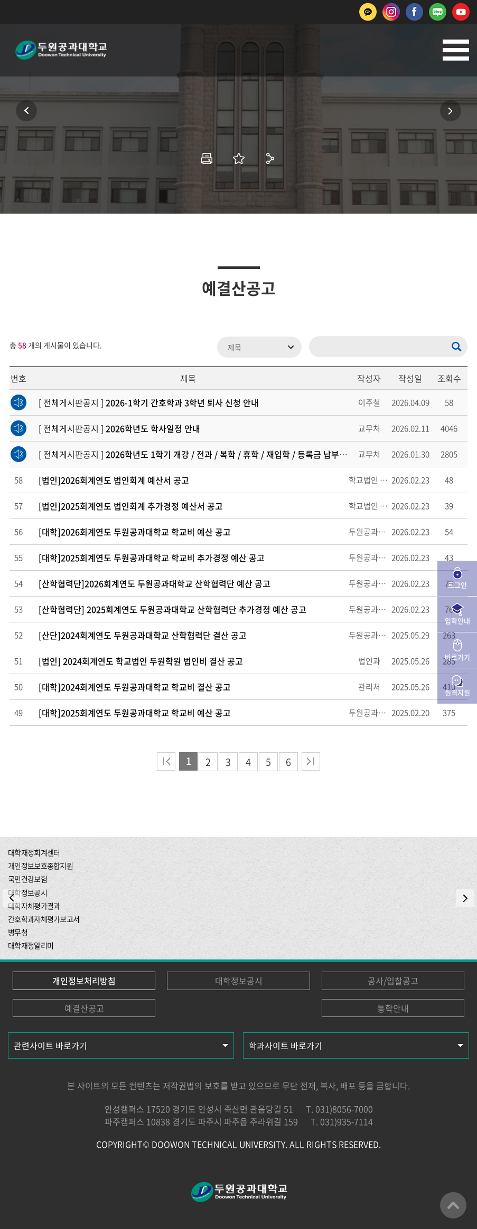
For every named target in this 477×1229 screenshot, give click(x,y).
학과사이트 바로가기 (285, 1045)
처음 (166, 761)
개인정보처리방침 (84, 980)
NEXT (465, 898)
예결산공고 (84, 1008)
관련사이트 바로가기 (50, 1045)
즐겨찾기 (239, 158)
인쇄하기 (207, 158)
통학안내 (393, 1008)
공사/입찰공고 (393, 980)
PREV (12, 898)
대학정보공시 (239, 980)
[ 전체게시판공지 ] (149, 402)
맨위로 (453, 1205)
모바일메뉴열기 (456, 50)
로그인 (457, 585)
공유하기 (270, 158)
